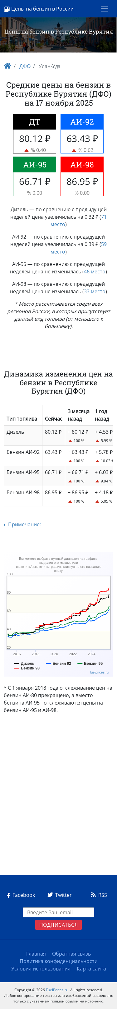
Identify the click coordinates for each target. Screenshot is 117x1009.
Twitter (58, 895)
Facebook (19, 895)
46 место (94, 271)
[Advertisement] (58, 797)
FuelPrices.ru (57, 990)
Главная (36, 953)
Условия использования (41, 968)
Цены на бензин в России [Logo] (39, 8)
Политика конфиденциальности (59, 961)
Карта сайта (91, 968)
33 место (94, 291)
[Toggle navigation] (104, 8)
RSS (97, 895)
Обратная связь (71, 953)
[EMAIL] (59, 912)
